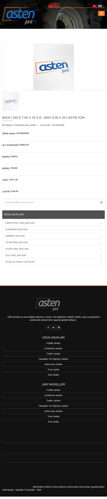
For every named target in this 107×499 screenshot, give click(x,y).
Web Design (8, 490)
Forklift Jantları (53, 343)
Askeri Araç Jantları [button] (16, 249)
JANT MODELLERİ (53, 384)
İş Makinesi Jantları (54, 348)
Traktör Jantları (54, 354)
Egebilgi (19, 490)
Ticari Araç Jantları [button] (16, 242)
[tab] (53, 223)
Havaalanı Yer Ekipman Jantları (53, 359)
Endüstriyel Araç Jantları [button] (20, 223)
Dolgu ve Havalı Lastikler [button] (19, 262)
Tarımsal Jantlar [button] (15, 236)
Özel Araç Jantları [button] (15, 255)
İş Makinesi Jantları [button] (16, 229)
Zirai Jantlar (53, 375)
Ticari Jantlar (54, 369)
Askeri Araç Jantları (53, 364)
